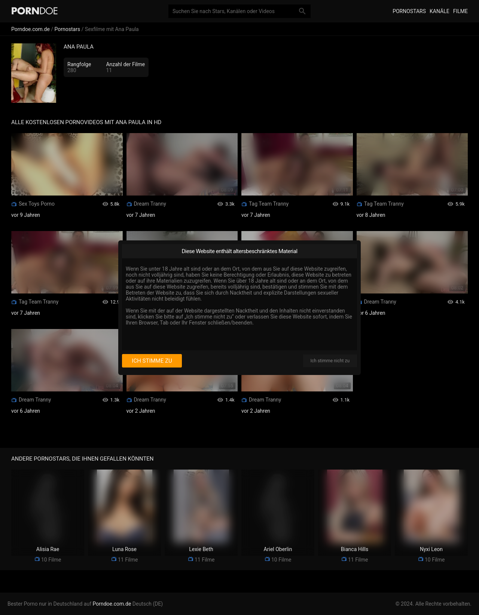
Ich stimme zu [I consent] (152, 360)
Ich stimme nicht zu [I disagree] (330, 360)
